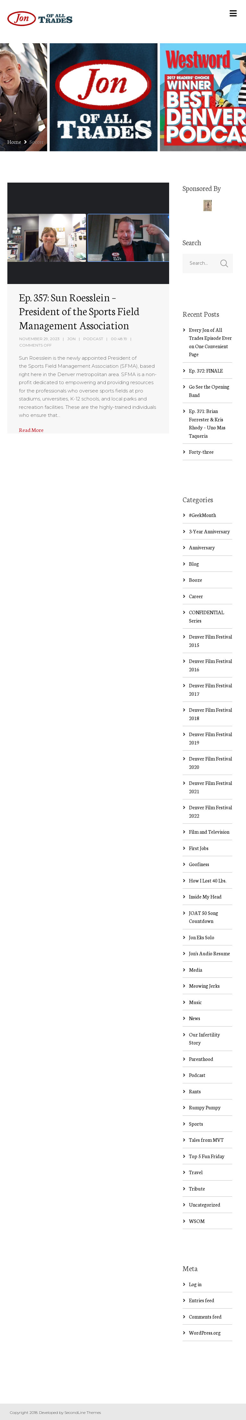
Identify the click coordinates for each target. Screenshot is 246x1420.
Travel (196, 1172)
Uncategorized (204, 1204)
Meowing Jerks (204, 985)
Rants (195, 1091)
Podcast (93, 338)
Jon (71, 338)
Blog (194, 563)
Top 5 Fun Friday (207, 1156)
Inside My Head (205, 896)
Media (195, 969)
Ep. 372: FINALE (206, 370)
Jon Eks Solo (201, 937)
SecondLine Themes (82, 1412)
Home (14, 141)
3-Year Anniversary (209, 531)
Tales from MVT (206, 1139)
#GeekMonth (202, 515)
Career (196, 596)
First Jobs (199, 848)
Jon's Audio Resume (209, 953)
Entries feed (201, 1300)
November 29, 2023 (39, 338)
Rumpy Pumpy (205, 1107)
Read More (31, 429)
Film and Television (209, 831)
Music (195, 1002)
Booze (195, 579)
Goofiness (199, 864)
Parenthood (201, 1058)
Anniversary (202, 547)
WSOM (197, 1221)
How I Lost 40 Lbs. (207, 880)
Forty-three (201, 451)
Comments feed (205, 1316)
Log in (195, 1284)
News (194, 1018)
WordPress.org (205, 1332)
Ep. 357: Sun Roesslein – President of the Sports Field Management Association (79, 310)
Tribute (197, 1188)
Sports (196, 1123)
